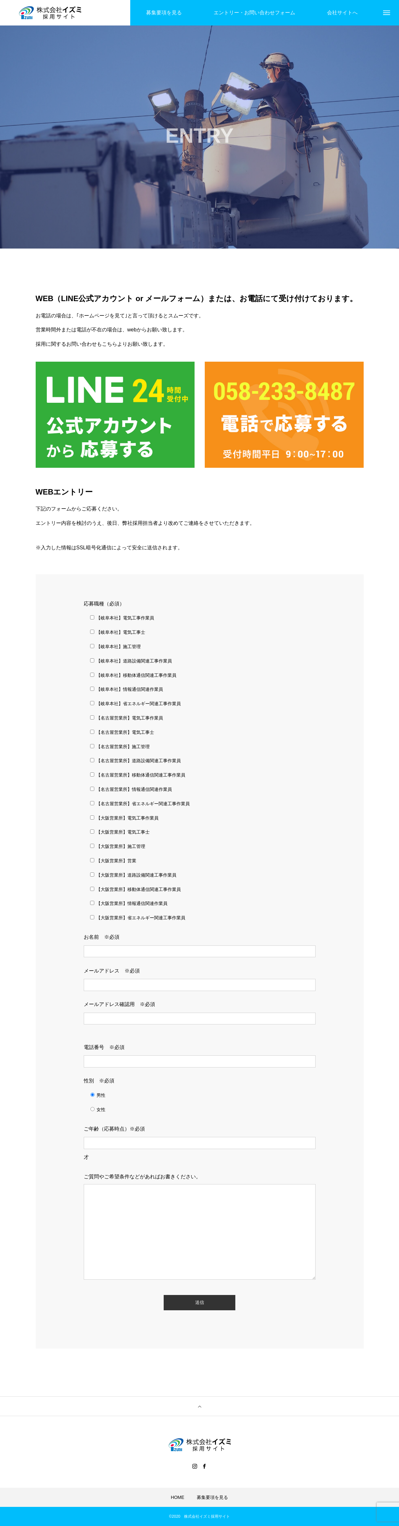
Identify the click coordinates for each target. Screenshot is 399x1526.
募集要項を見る (212, 1497)
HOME (177, 1497)
